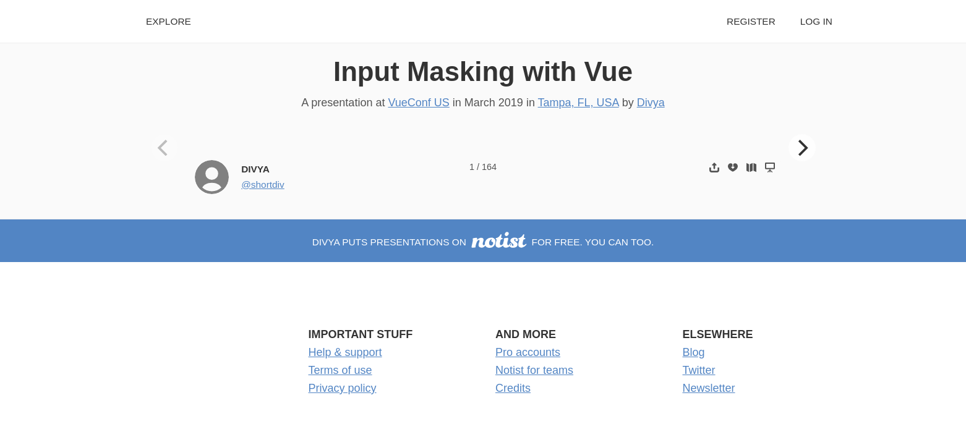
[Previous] (164, 147)
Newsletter (709, 388)
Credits (513, 388)
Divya (651, 102)
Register (751, 21)
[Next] (802, 147)
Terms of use (340, 370)
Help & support (345, 352)
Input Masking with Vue (483, 71)
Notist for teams (534, 370)
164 (489, 167)
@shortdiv (262, 184)
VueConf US (418, 102)
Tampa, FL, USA (578, 102)
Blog (694, 352)
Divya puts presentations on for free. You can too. (483, 242)
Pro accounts (527, 352)
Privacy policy (343, 388)
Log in (816, 21)
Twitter (699, 370)
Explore (168, 21)
